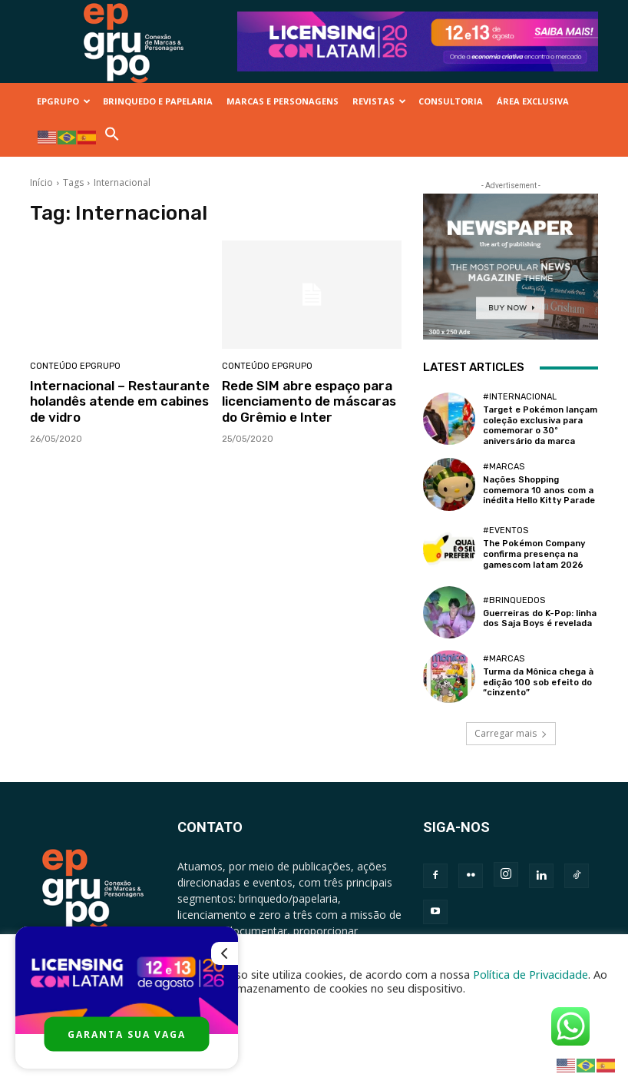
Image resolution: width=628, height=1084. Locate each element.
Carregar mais (510, 731)
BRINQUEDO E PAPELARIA (158, 101)
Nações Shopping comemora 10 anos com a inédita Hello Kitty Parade (539, 489)
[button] (112, 138)
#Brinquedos (514, 599)
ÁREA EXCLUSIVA (533, 101)
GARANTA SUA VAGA (127, 1034)
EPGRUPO (64, 101)
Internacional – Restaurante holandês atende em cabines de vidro (119, 401)
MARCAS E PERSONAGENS (282, 101)
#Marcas (503, 466)
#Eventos (505, 530)
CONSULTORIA (450, 101)
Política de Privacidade (530, 974)
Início (41, 182)
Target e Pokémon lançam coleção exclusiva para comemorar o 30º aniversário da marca (540, 425)
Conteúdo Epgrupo (75, 366)
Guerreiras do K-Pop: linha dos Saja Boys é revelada (540, 618)
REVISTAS (379, 101)
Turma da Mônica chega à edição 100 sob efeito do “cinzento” (538, 681)
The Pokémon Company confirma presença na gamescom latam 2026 (534, 554)
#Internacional (520, 397)
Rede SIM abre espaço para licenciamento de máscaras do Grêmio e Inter (308, 401)
